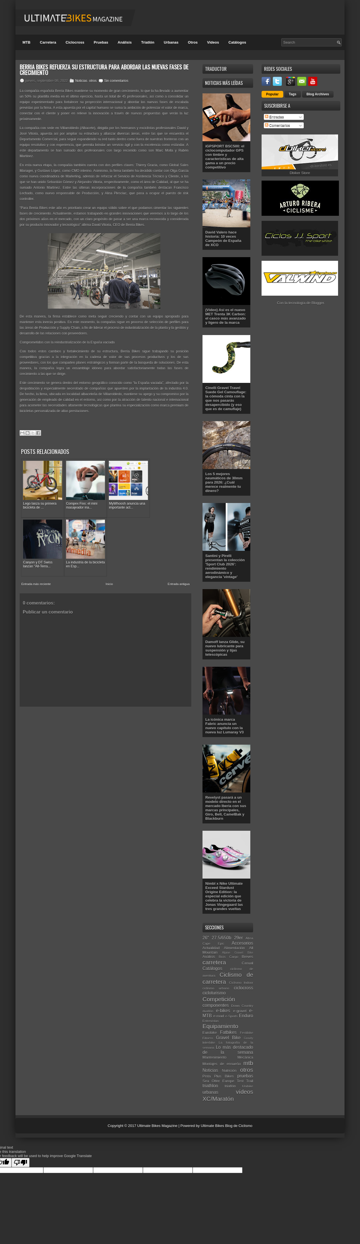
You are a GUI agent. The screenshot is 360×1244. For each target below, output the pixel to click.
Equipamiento (220, 1026)
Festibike (246, 1032)
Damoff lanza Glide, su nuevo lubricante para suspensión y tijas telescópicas (224, 648)
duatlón (207, 1011)
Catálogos (237, 42)
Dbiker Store (300, 173)
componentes (215, 1005)
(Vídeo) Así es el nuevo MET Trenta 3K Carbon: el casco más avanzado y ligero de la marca (225, 316)
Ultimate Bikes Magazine (157, 1126)
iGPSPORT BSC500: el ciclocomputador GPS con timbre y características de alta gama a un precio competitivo (224, 156)
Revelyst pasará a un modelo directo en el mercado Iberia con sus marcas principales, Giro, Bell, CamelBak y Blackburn (225, 808)
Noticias (81, 81)
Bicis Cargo (228, 956)
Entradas (274, 117)
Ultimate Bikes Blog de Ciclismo (227, 1126)
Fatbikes (228, 1032)
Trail (249, 1081)
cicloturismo (214, 993)
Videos (213, 42)
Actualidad (211, 948)
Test (240, 1081)
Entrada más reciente (36, 577)
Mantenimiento (214, 1057)
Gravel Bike (228, 1037)
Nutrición (229, 1070)
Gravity (248, 1038)
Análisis (125, 42)
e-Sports (231, 1016)
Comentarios (277, 125)
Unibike (247, 1086)
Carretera (48, 42)
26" (205, 937)
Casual (247, 963)
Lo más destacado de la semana (227, 1050)
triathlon (210, 1085)
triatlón (230, 1086)
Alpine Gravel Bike (237, 952)
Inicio (109, 577)
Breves (247, 957)
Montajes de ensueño (221, 1064)
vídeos (244, 1091)
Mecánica (245, 1057)
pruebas (245, 1076)
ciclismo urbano (215, 988)
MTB (26, 42)
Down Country (242, 1005)
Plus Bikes (224, 1076)
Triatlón (147, 42)
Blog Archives (318, 94)
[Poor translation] (21, 1162)
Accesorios (242, 943)
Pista (206, 1076)
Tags (292, 94)
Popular (272, 94)
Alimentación (234, 948)
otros (93, 81)
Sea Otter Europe (218, 1081)
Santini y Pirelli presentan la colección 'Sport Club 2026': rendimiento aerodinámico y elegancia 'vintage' (225, 566)
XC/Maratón (218, 1098)
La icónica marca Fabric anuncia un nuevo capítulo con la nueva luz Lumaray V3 (224, 725)
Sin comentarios (116, 81)
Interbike (208, 1042)
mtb (248, 1063)
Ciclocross (75, 42)
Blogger (318, 303)
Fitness (207, 1038)
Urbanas (171, 42)
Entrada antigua (179, 577)
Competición (218, 999)
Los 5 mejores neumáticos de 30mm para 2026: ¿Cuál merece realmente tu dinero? (223, 482)
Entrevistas (210, 1021)
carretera (214, 962)
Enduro (246, 1015)
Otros (193, 42)
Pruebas (101, 42)
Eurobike (209, 1032)
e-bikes (223, 1010)
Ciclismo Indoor (241, 982)
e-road (218, 1016)
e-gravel (239, 1011)
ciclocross (243, 987)
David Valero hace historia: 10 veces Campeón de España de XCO (223, 238)
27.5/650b (221, 937)
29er (238, 937)
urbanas (210, 1092)
